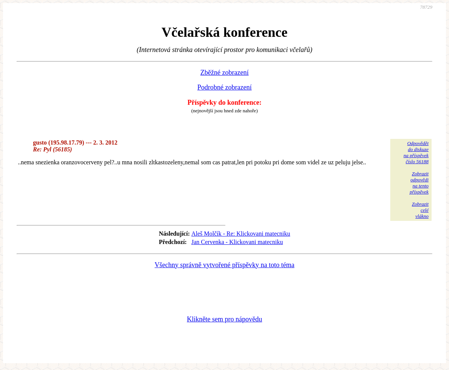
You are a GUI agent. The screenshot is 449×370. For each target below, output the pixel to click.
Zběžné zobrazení (224, 72)
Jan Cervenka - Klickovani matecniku (237, 242)
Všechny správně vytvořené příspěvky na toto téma (224, 265)
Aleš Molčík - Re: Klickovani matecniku (240, 233)
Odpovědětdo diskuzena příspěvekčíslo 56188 (416, 152)
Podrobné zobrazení (224, 87)
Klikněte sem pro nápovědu (224, 319)
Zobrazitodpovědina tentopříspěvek (419, 183)
